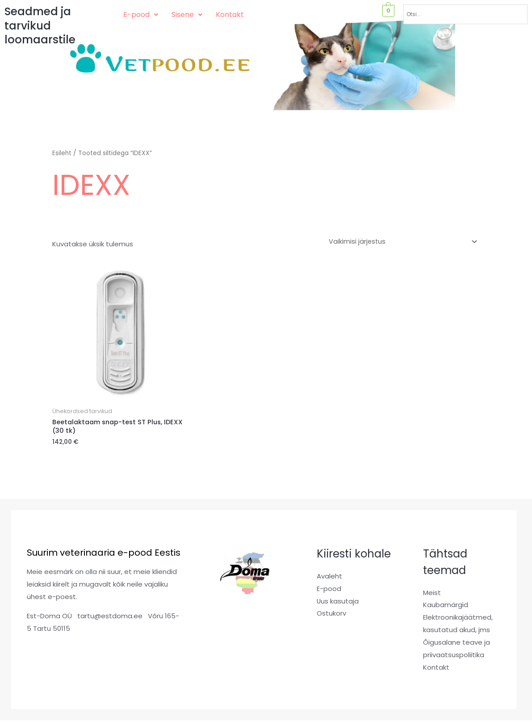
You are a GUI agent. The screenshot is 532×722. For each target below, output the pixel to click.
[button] (141, 14)
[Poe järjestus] (400, 242)
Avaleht (329, 578)
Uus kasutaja (338, 602)
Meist (432, 594)
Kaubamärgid (445, 606)
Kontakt (230, 14)
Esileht (62, 153)
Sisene (187, 14)
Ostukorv (331, 615)
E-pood (140, 14)
